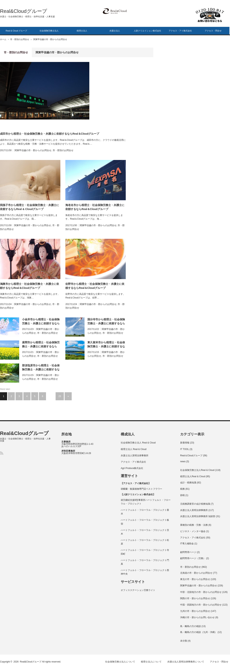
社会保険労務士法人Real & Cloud (197, 470)
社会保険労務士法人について (121, 661)
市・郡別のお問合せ (21, 39)
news (183, 461)
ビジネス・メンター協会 (192, 531)
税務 (182, 489)
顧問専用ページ (188, 552)
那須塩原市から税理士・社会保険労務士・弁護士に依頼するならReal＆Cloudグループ (41, 368)
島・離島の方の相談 (190, 626)
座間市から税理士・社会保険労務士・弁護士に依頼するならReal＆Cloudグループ (41, 345)
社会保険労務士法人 (49, 31)
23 (59, 396)
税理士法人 (82, 31)
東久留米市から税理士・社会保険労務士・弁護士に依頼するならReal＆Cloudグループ (106, 345)
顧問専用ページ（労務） (192, 558)
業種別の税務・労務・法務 (194, 525)
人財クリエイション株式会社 (147, 31)
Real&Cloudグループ (23, 11)
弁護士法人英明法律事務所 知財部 (197, 516)
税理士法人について (152, 661)
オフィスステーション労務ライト (138, 590)
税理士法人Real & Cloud (192, 476)
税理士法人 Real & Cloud (133, 449)
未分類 (183, 640)
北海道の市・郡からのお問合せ (196, 573)
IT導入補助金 (187, 543)
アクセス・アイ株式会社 (180, 31)
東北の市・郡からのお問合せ (195, 579)
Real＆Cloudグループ (191, 455)
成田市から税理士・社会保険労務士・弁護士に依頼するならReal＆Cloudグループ (49, 133)
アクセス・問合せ (213, 31)
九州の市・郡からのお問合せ (195, 611)
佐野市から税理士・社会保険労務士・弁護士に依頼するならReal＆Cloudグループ (94, 285)
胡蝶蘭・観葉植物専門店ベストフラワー (141, 489)
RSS (1, 453)
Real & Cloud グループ (16, 31)
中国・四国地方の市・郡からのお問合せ (201, 604)
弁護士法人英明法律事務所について (187, 661)
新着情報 (184, 442)
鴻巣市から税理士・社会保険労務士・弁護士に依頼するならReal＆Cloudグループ (29, 285)
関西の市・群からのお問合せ (195, 598)
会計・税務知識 (188, 482)
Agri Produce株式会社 (132, 468)
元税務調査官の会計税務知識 (195, 504)
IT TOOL (184, 449)
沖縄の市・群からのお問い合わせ (197, 617)
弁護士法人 (114, 31)
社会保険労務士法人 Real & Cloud (138, 442)
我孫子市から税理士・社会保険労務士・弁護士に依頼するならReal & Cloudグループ (29, 207)
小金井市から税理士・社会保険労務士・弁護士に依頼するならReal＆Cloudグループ (41, 321)
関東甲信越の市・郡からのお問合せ (33, 150)
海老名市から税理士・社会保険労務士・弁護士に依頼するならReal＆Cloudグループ (94, 207)
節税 (182, 495)
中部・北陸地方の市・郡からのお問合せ (201, 592)
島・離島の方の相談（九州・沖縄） (198, 632)
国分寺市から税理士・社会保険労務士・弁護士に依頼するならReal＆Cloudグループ (106, 321)
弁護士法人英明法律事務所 (134, 455)
